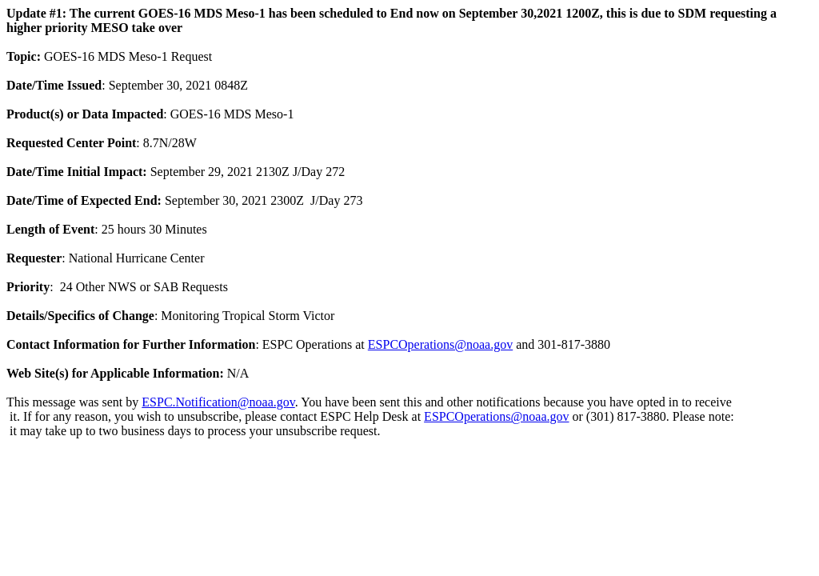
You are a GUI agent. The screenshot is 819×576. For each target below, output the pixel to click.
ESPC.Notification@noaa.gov (218, 402)
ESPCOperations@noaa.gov (440, 344)
